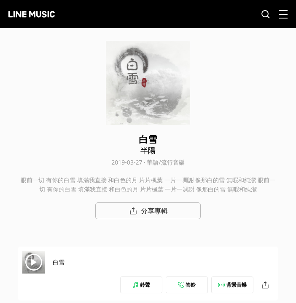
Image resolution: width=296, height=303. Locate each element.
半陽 (148, 150)
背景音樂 (232, 284)
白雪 (59, 262)
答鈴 (187, 284)
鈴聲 (141, 284)
